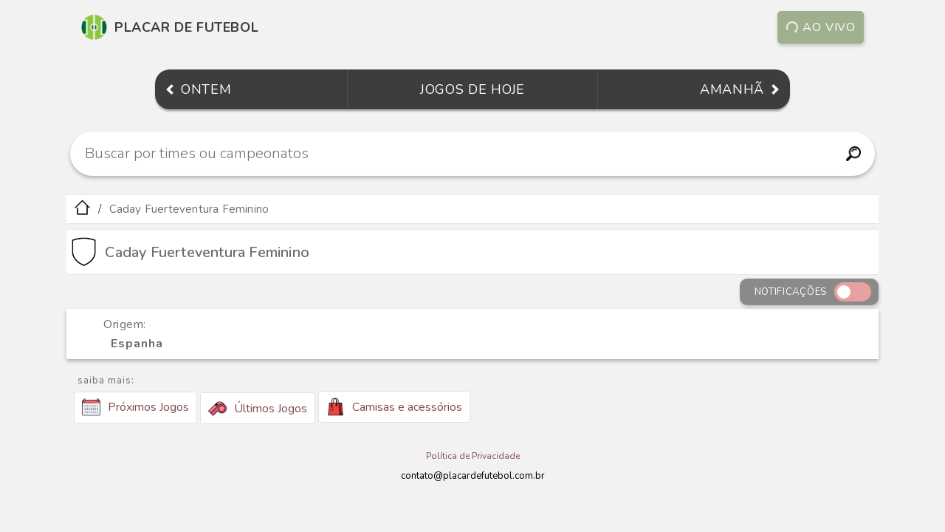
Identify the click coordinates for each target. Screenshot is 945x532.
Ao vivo (821, 27)
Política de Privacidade (473, 456)
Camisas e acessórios (394, 407)
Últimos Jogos (257, 408)
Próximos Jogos (135, 407)
